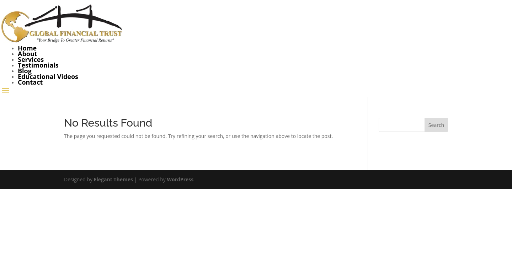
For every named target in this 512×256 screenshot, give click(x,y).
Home (27, 48)
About (27, 53)
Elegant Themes (113, 179)
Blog (25, 70)
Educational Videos (48, 76)
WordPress (180, 179)
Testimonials (38, 65)
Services (31, 59)
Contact (30, 82)
